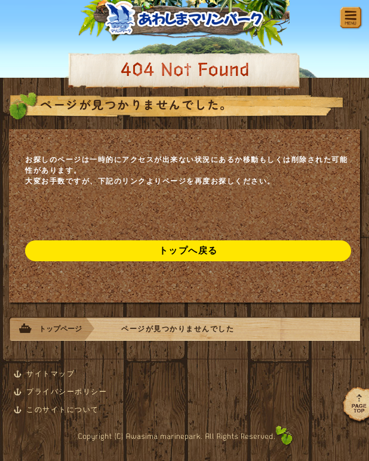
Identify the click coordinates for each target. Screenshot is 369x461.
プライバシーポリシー (66, 391)
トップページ (60, 329)
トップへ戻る (188, 250)
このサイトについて (62, 409)
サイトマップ (50, 374)
